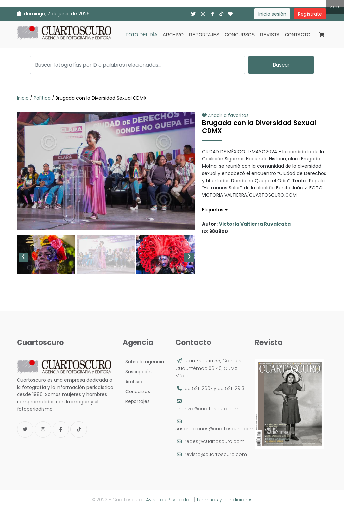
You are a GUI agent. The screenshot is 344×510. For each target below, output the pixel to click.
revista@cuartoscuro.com (216, 454)
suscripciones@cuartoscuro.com (215, 428)
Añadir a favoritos (225, 115)
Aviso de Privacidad (169, 499)
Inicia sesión (272, 14)
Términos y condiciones (224, 499)
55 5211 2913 (231, 388)
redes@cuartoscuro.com (215, 441)
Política (42, 98)
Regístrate (310, 14)
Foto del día (141, 34)
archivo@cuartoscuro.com (207, 408)
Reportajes (204, 34)
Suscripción (137, 371)
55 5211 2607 (198, 388)
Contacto (297, 34)
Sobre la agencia (143, 361)
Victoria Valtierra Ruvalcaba (255, 224)
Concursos (240, 34)
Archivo (173, 34)
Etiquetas (215, 209)
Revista (270, 34)
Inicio (23, 98)
